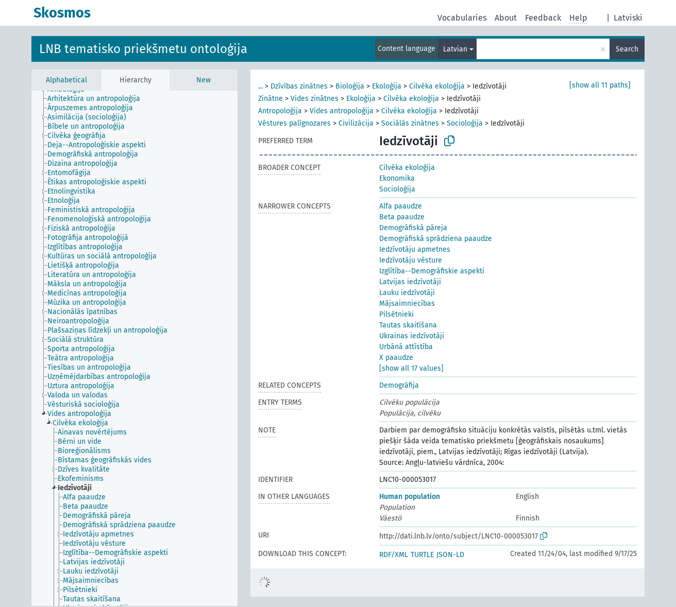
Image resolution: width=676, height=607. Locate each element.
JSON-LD (450, 554)
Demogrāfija (399, 385)
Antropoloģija (280, 111)
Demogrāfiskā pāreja (413, 227)
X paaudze (396, 357)
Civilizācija (356, 123)
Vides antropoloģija (342, 111)
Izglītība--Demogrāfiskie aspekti (431, 271)
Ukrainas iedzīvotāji (411, 336)
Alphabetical (66, 80)
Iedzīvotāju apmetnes (414, 249)
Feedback (543, 18)
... (260, 86)
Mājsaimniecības (407, 303)
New (203, 80)
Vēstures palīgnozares (294, 123)
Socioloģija (465, 123)
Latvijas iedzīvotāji (410, 282)
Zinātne (270, 98)
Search (627, 49)
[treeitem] (98, 98)
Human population (409, 496)
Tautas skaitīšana (408, 325)
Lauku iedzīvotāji (407, 292)
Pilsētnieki (396, 314)
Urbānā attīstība (406, 346)
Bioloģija (349, 86)
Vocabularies (461, 18)
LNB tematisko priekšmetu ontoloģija (143, 49)
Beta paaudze (402, 217)
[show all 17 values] (411, 368)
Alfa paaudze (400, 206)
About (506, 18)
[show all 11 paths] (600, 85)
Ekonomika (397, 178)
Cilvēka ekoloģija (437, 86)
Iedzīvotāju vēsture (410, 260)
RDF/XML (393, 554)
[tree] (134, 348)
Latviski (628, 18)
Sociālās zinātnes (410, 123)
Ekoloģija (386, 86)
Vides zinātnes (315, 98)
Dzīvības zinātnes (299, 86)
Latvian (455, 49)
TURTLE (422, 554)
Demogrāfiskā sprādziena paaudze (435, 238)
